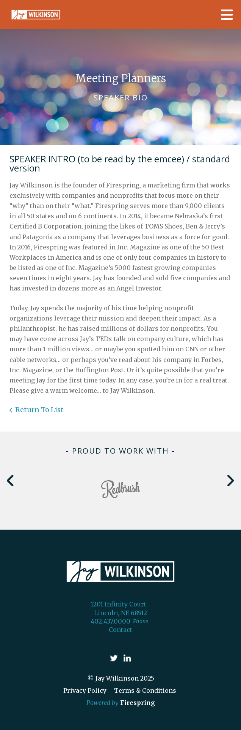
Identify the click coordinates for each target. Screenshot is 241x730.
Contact (120, 629)
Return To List (39, 409)
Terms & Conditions (145, 690)
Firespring (137, 702)
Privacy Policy (84, 690)
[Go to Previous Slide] (11, 480)
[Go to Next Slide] (230, 480)
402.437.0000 (110, 621)
